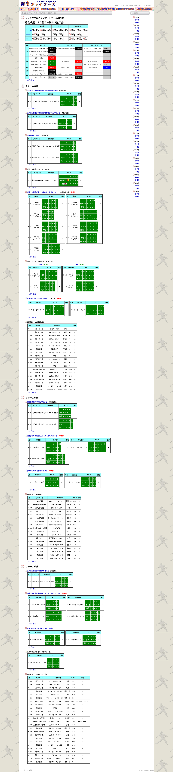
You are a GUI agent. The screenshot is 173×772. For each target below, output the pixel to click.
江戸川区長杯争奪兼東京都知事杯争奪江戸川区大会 (44, 113)
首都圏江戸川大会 (33, 135)
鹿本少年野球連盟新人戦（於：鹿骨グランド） (42, 436)
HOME (117, 5)
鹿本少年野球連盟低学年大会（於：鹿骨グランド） (44, 593)
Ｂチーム (29, 34)
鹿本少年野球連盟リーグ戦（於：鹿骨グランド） (43, 192)
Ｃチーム (29, 39)
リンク (122, 5)
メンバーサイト (148, 5)
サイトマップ (138, 5)
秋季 (76, 264)
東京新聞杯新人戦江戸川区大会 (37, 402)
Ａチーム (29, 30)
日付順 (137, 22)
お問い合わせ (129, 5)
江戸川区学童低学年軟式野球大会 (38, 571)
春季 (40, 264)
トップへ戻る (29, 80)
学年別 (137, 20)
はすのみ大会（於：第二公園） (37, 298)
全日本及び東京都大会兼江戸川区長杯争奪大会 (42, 90)
